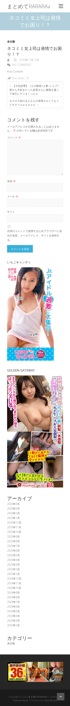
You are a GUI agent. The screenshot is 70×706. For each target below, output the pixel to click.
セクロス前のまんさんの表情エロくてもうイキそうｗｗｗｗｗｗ (34, 102)
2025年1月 (13, 574)
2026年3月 (13, 508)
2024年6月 (13, 606)
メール (12, 196)
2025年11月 (14, 527)
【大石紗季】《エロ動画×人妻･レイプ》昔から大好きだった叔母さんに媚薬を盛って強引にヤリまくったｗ (34, 89)
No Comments (21, 64)
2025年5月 (13, 555)
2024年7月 (13, 602)
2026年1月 (13, 518)
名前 (11, 181)
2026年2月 (13, 513)
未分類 (11, 41)
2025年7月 (13, 546)
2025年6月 (13, 550)
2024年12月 (14, 578)
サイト (11, 211)
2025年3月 (13, 564)
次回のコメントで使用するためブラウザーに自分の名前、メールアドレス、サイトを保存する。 (34, 235)
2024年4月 (13, 616)
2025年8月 (13, 541)
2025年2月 (13, 569)
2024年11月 (14, 583)
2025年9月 (13, 536)
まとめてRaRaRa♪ (28, 6)
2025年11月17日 (28, 60)
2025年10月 (14, 532)
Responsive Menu (61, 6)
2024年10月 (14, 588)
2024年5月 (13, 611)
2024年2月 (13, 625)
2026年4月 (13, 504)
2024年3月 (13, 620)
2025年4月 (13, 560)
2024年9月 (13, 592)
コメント (14, 137)
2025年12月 (14, 522)
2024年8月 (13, 597)
